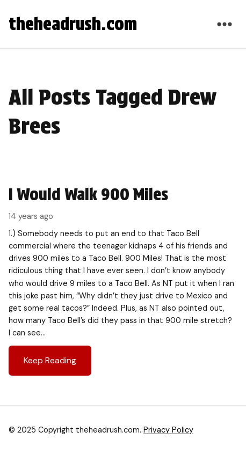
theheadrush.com (73, 23)
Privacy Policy (168, 430)
